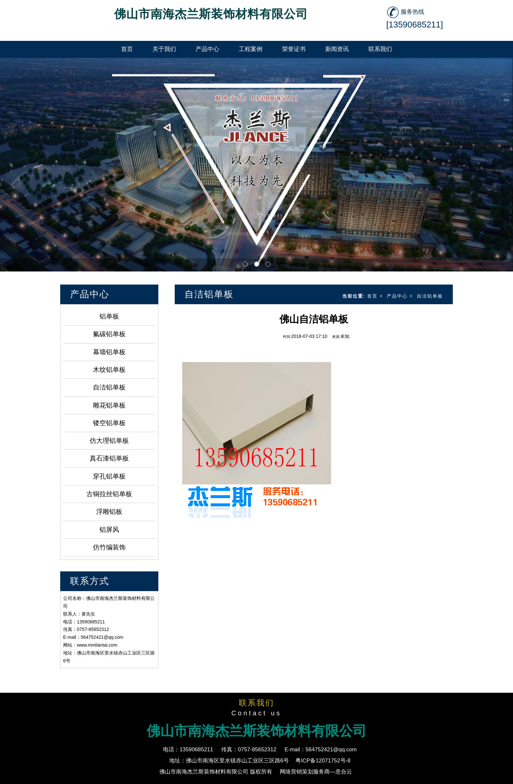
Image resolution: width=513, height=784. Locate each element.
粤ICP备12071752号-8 (323, 761)
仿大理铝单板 (109, 440)
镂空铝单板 (109, 423)
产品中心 (397, 296)
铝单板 (109, 316)
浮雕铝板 (109, 511)
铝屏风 (109, 529)
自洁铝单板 (109, 387)
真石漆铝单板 (109, 458)
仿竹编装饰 (109, 547)
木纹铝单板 (109, 369)
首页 (372, 296)
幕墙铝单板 (109, 352)
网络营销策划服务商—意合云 (316, 772)
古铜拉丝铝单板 (109, 493)
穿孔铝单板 (109, 476)
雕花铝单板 (109, 405)
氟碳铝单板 (109, 334)
